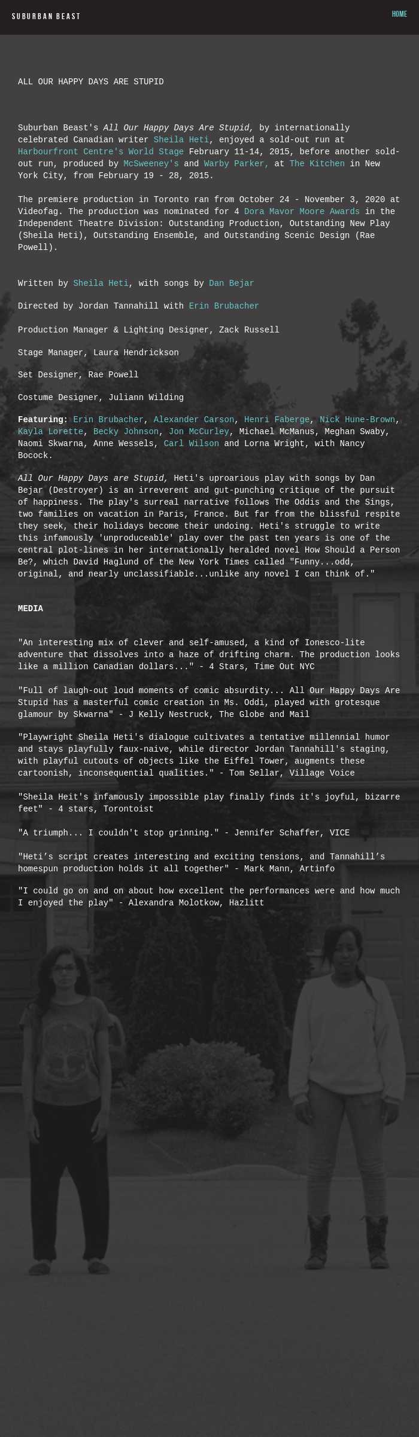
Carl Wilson (191, 505)
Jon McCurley (199, 490)
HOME (399, 15)
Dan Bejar (234, 323)
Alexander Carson (194, 476)
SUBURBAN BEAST (46, 17)
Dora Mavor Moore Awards (302, 237)
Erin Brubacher (224, 348)
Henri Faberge (276, 476)
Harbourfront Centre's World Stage (101, 165)
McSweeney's (150, 179)
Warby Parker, (239, 179)
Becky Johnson (126, 490)
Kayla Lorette (50, 490)
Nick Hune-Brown (357, 476)
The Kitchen (317, 179)
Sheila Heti (181, 151)
